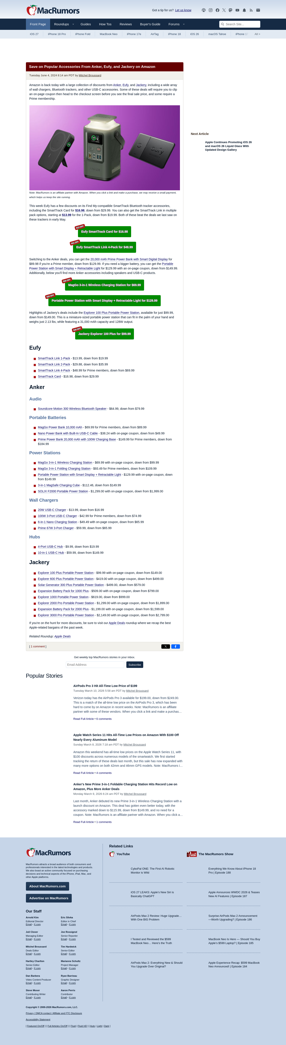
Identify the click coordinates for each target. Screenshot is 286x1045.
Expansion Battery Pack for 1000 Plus (63, 591)
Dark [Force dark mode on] (106, 1026)
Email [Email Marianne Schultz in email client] (64, 966)
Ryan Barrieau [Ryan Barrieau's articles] (69, 973)
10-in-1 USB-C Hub (51, 552)
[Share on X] (165, 646)
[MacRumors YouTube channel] (237, 10)
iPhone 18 (174, 34)
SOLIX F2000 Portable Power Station (63, 491)
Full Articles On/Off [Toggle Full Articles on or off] (57, 1026)
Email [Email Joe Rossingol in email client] (64, 937)
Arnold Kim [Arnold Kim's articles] (32, 915)
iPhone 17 (242, 34)
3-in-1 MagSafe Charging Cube (59, 485)
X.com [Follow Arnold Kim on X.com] (37, 922)
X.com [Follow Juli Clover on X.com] (37, 937)
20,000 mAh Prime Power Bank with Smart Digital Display (129, 259)
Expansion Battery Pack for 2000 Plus (63, 609)
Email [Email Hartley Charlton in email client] (29, 966)
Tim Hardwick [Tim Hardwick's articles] (68, 944)
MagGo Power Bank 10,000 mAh (60, 427)
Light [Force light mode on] (99, 1026)
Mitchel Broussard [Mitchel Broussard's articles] (36, 944)
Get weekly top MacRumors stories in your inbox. (104, 657)
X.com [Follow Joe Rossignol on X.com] (72, 937)
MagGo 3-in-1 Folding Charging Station (64, 468)
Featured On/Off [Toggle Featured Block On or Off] (35, 1026)
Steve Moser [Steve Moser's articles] (33, 988)
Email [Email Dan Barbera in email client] (29, 980)
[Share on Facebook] (175, 646)
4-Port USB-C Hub (50, 546)
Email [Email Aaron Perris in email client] (64, 995)
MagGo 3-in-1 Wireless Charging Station (65, 462)
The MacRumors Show (216, 852)
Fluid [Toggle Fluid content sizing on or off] (73, 1026)
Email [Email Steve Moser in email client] (29, 995)
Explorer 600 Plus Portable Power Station (66, 579)
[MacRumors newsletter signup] (258, 10)
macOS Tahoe (217, 34)
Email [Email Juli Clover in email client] (29, 937)
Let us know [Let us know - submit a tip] (183, 10)
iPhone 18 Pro (57, 34)
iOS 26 (194, 34)
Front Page (38, 24)
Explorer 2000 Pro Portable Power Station (66, 603)
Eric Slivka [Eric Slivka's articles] (67, 915)
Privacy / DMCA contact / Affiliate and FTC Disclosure (54, 1013)
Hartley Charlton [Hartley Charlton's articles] (35, 959)
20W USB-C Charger (52, 510)
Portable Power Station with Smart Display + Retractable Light (79, 474)
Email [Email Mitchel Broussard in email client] (29, 951)
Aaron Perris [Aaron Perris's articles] (68, 988)
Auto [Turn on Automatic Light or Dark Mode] (92, 1026)
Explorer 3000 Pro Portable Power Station (66, 615)
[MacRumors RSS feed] (251, 10)
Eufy (125, 85)
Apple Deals (117, 623)
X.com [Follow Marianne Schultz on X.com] (72, 966)
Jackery (141, 85)
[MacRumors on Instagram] (210, 10)
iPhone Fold (82, 34)
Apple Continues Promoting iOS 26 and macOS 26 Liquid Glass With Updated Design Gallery (228, 146)
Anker (117, 85)
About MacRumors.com (47, 884)
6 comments (104, 718)
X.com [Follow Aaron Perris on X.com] (72, 995)
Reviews (126, 24)
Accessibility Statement (38, 1019)
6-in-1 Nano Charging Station (57, 522)
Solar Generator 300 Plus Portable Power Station (71, 585)
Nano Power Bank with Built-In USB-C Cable (68, 433)
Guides (86, 24)
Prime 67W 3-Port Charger (56, 528)
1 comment (38, 646)
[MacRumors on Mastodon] (230, 10)
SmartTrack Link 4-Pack (54, 370)
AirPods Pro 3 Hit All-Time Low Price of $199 (112, 686)
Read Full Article (83, 718)
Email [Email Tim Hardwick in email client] (64, 951)
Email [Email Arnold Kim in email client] (29, 922)
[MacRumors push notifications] (244, 10)
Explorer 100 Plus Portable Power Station (111, 312)
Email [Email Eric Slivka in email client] (64, 922)
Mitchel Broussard (90, 75)
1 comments (104, 822)
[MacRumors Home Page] (53, 10)
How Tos (105, 24)
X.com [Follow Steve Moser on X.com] (37, 995)
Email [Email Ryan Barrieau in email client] (64, 980)
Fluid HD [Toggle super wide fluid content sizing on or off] (82, 1026)
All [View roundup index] (257, 34)
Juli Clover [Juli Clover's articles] (32, 929)
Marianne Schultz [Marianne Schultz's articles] (70, 959)
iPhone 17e (134, 34)
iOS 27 (34, 34)
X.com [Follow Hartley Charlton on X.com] (37, 966)
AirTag (155, 34)
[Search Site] (239, 24)
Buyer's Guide (150, 24)
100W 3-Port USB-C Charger (57, 516)
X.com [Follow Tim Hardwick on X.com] (72, 951)
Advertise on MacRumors (48, 896)
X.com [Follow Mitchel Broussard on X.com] (37, 951)
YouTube (123, 852)
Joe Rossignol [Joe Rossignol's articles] (69, 929)
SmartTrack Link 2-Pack (54, 364)
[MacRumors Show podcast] (204, 10)
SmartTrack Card (49, 376)
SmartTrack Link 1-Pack (54, 358)
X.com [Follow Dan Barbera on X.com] (37, 980)
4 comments (104, 773)
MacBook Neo (109, 34)
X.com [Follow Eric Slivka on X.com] (72, 922)
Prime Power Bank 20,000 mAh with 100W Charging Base (77, 439)
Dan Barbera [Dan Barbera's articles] (33, 973)
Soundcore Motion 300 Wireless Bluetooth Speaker (72, 408)
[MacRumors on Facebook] (217, 10)
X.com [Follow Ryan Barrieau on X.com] (72, 980)
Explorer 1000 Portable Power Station (63, 597)
